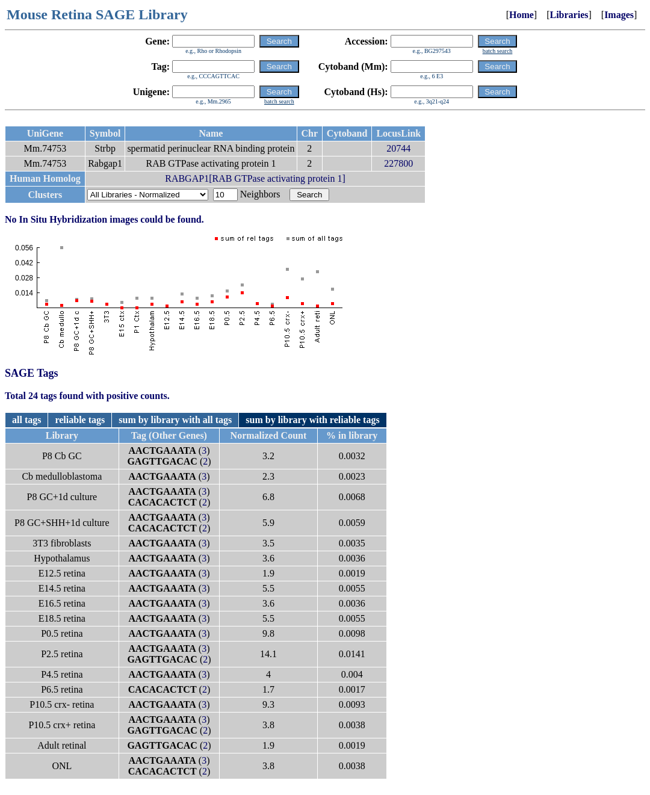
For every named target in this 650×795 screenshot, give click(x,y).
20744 (398, 148)
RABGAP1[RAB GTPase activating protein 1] (255, 178)
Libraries (568, 15)
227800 (398, 163)
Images (619, 15)
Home (521, 15)
